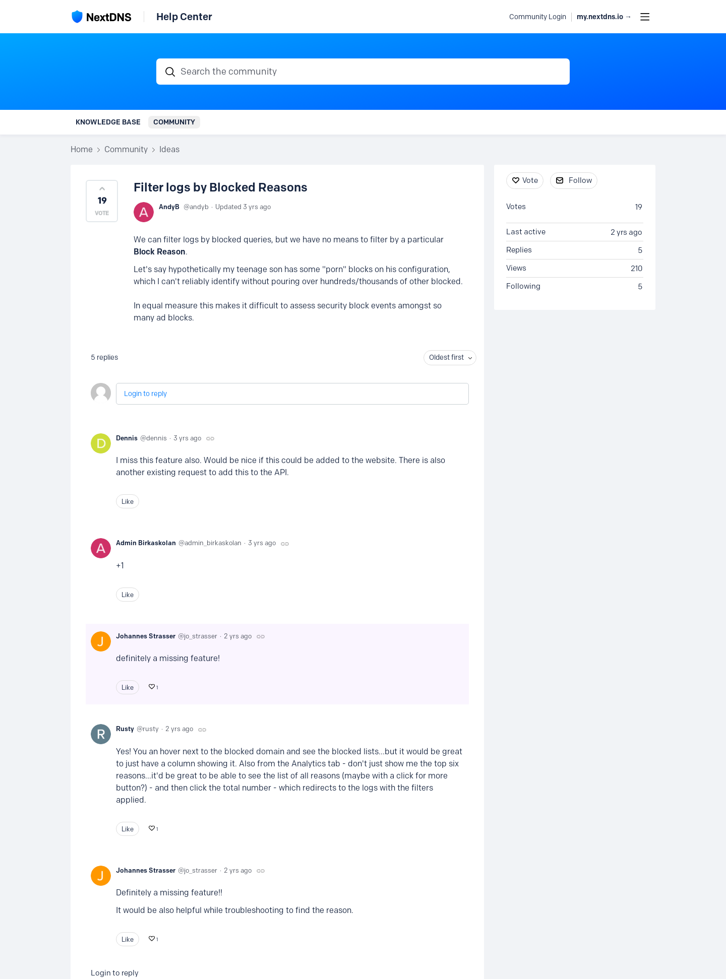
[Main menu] (645, 17)
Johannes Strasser (145, 636)
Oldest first (446, 357)
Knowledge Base (108, 121)
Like (128, 501)
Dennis (127, 438)
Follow (580, 180)
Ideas (169, 149)
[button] (102, 201)
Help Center (184, 17)
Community (174, 121)
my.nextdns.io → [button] (604, 17)
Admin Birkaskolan (146, 543)
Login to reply (145, 393)
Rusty (125, 729)
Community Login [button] (537, 17)
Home (82, 149)
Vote (530, 180)
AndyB (169, 207)
